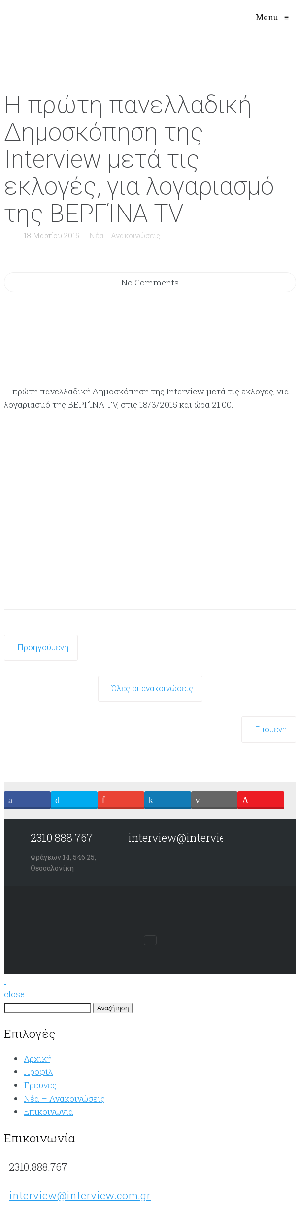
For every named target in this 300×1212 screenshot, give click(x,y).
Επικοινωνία (48, 1111)
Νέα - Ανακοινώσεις (124, 235)
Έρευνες (40, 1085)
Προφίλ (38, 1071)
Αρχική (38, 1058)
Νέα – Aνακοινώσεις (64, 1098)
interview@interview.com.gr (80, 1195)
